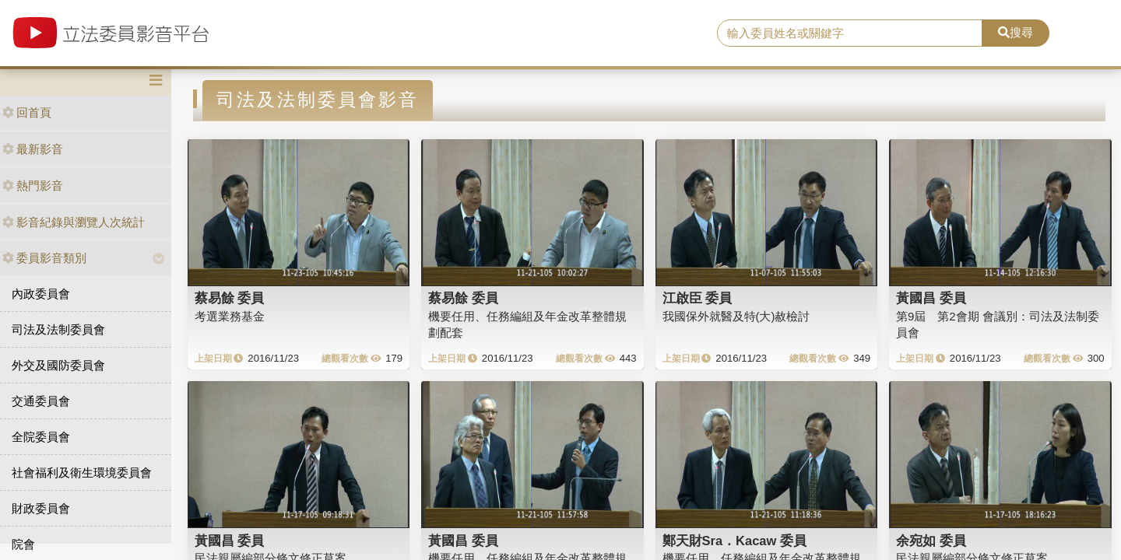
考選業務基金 (230, 316)
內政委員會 (41, 293)
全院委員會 (41, 436)
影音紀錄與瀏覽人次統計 (73, 222)
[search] (849, 33)
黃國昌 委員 (931, 298)
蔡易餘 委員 (230, 298)
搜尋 (1015, 32)
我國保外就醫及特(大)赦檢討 (736, 316)
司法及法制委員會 (58, 329)
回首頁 (26, 112)
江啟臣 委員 (697, 298)
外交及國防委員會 (58, 365)
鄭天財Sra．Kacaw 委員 (734, 541)
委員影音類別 (44, 257)
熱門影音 (32, 185)
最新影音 (32, 149)
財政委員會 (41, 508)
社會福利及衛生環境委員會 (82, 472)
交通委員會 (41, 401)
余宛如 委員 (931, 541)
